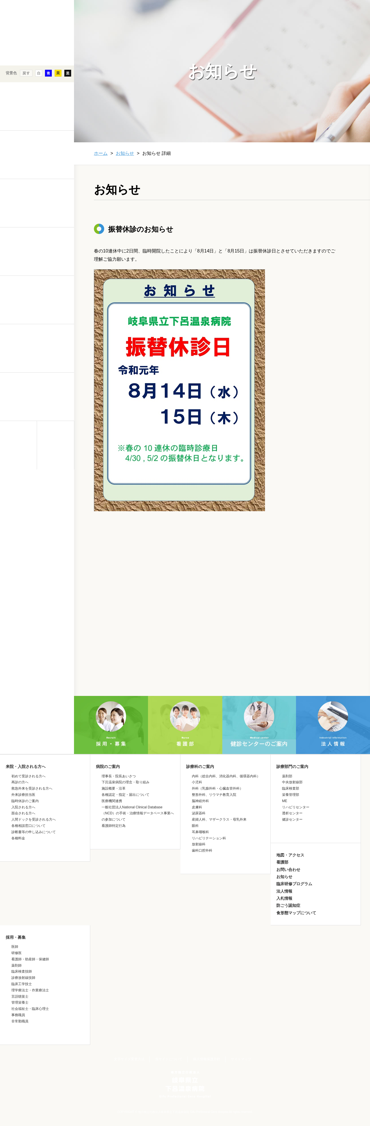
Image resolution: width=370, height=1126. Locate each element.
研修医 (16, 953)
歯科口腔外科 (202, 850)
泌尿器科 (198, 813)
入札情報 (284, 898)
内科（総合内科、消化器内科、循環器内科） (226, 776)
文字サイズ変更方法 (129, 1059)
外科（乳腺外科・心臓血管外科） (217, 788)
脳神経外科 (200, 801)
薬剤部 (287, 776)
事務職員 (18, 1015)
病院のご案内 (108, 766)
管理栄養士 (19, 1002)
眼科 (195, 826)
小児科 (197, 782)
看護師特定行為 (114, 826)
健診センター (292, 819)
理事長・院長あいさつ (119, 776)
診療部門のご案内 (292, 766)
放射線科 (198, 844)
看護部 (282, 862)
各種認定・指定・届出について (125, 795)
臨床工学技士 (21, 984)
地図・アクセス (290, 855)
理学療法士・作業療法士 (30, 990)
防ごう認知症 (288, 905)
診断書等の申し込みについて (33, 832)
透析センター (292, 813)
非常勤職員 (19, 1021)
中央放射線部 (292, 782)
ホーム (101, 153)
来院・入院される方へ (26, 766)
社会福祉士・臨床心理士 (30, 1009)
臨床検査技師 (21, 971)
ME (284, 801)
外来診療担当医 (23, 795)
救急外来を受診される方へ (31, 788)
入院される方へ (23, 807)
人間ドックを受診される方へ (33, 819)
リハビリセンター (295, 807)
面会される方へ (23, 813)
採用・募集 (16, 937)
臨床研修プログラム (294, 884)
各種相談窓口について (28, 826)
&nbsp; (37, 519)
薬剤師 (16, 965)
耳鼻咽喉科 (200, 832)
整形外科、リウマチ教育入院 (214, 795)
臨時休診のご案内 (25, 801)
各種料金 (18, 838)
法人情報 (284, 891)
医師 (14, 947)
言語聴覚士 (19, 996)
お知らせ (125, 153)
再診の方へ (19, 782)
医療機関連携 (112, 801)
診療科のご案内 (200, 766)
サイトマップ (241, 1059)
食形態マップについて (296, 913)
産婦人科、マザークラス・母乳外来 (219, 819)
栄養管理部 (290, 795)
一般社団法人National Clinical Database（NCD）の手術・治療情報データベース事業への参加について (138, 813)
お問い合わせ (288, 869)
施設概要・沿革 (114, 788)
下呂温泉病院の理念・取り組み (125, 782)
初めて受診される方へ (28, 776)
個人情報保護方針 (206, 1059)
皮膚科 (197, 807)
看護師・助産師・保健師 (30, 959)
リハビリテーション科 (209, 838)
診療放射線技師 (23, 978)
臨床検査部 (290, 788)
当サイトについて (168, 1059)
